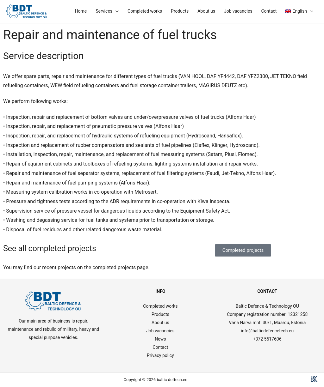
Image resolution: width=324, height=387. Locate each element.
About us (206, 11)
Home (81, 11)
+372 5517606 (267, 339)
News (160, 339)
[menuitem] (299, 11)
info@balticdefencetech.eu (267, 331)
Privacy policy (160, 355)
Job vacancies (238, 11)
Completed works (145, 11)
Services (104, 11)
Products (180, 11)
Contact (269, 11)
